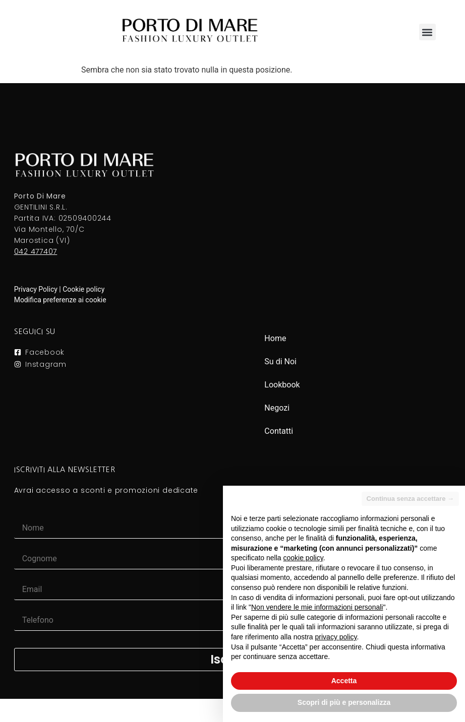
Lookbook (282, 384)
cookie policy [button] (303, 558)
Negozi (276, 408)
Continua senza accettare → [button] (410, 498)
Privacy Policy (35, 289)
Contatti (278, 431)
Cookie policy (83, 289)
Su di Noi (280, 361)
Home (275, 338)
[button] (427, 32)
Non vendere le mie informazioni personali (317, 607)
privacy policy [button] (336, 637)
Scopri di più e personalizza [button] (344, 702)
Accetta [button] (344, 681)
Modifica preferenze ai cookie (60, 300)
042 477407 (35, 251)
